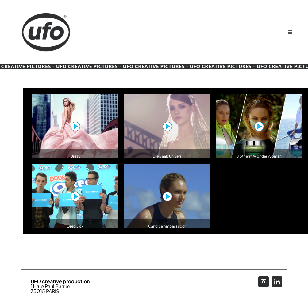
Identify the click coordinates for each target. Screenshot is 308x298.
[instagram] (155, 32)
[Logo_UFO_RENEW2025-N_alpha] (46, 7)
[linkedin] (166, 32)
